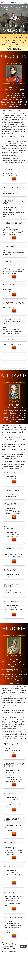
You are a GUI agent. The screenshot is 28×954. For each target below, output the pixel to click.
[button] (14, 178)
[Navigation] (25, 2)
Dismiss (23, 946)
